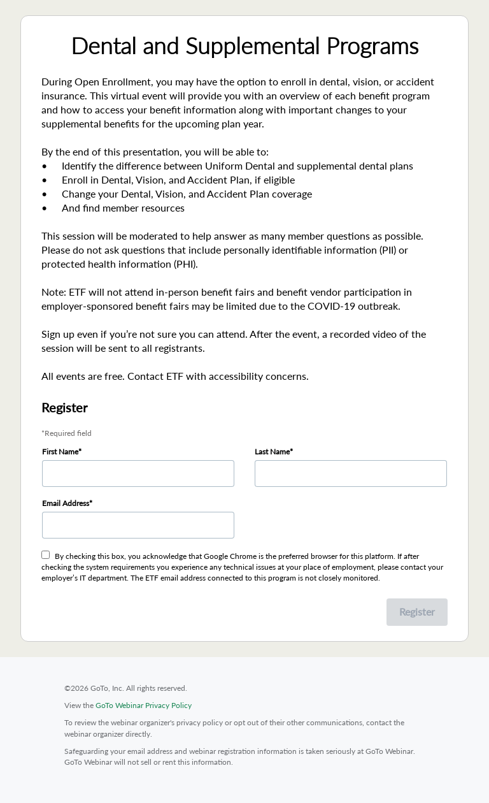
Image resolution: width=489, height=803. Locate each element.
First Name (60, 451)
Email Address (65, 503)
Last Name (272, 451)
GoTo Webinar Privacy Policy (144, 705)
